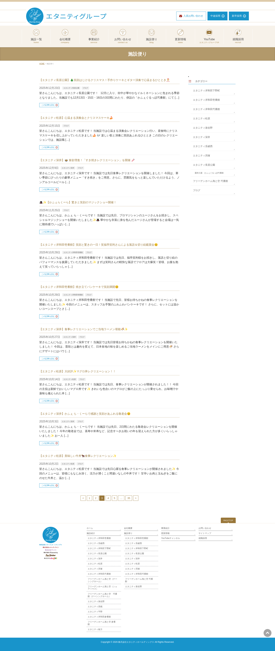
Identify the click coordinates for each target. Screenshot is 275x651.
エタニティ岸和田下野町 (206, 90)
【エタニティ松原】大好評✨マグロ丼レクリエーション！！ (77, 371)
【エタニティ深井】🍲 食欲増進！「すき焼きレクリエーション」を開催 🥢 (87, 160)
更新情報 (180, 41)
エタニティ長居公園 (71, 88)
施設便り (151, 41)
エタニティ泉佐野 (203, 127)
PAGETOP (228, 520)
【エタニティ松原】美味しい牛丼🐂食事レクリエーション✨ (77, 455)
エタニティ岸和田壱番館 (73, 252)
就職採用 (238, 41)
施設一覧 (36, 41)
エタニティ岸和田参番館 (99, 617)
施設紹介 (91, 533)
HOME (42, 64)
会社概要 (65, 41)
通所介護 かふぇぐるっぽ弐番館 (209, 173)
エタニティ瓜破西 (203, 146)
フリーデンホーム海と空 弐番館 (210, 181)
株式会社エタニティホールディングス (136, 642)
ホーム (90, 528)
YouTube (209, 41)
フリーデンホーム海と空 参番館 (102, 623)
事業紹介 (94, 41)
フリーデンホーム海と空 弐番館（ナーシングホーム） (102, 595)
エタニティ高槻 (95, 606)
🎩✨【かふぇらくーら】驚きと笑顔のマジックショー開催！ (77, 202)
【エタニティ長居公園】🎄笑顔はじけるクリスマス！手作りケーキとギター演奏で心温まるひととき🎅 (104, 80)
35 (128, 498)
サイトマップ (205, 533)
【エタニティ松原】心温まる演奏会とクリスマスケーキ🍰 (76, 117)
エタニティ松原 (69, 379)
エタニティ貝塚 (201, 155)
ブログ (85, 88)
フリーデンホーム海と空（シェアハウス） (102, 587)
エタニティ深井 (68, 168)
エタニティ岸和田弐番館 (206, 109)
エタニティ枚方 (95, 629)
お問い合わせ (122, 41)
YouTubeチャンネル (170, 538)
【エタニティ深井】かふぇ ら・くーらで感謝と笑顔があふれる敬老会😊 (84, 413)
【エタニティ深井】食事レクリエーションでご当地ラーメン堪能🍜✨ (83, 329)
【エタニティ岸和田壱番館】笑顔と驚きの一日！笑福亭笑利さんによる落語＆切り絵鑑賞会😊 (98, 244)
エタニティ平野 (95, 611)
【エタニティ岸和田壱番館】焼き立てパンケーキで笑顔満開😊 (79, 286)
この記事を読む (48, 105)
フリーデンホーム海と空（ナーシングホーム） (102, 580)
